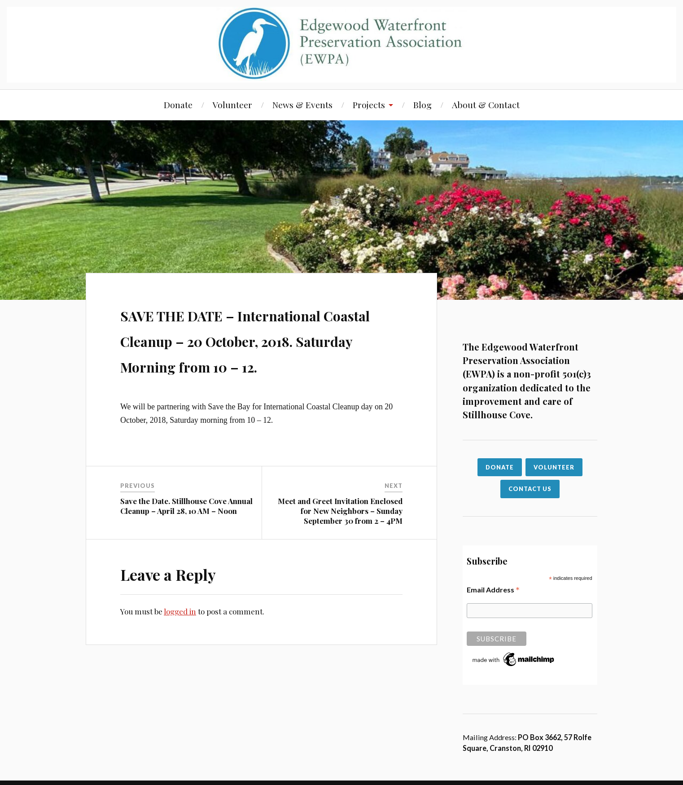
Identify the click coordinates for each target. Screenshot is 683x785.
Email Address (493, 589)
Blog (422, 104)
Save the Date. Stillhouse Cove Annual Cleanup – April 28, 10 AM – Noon (186, 531)
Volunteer (232, 104)
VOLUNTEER (554, 467)
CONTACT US (530, 488)
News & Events (302, 104)
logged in (180, 637)
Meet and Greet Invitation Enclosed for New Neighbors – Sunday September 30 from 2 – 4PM (340, 536)
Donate (178, 104)
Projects (369, 104)
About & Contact (486, 104)
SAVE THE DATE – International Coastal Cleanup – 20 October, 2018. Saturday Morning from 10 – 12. (258, 351)
